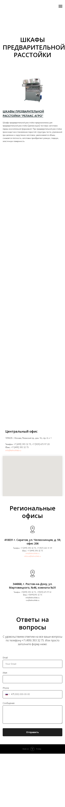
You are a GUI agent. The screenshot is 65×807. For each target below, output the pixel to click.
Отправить (32, 732)
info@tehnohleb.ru (13, 450)
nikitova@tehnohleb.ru (32, 556)
